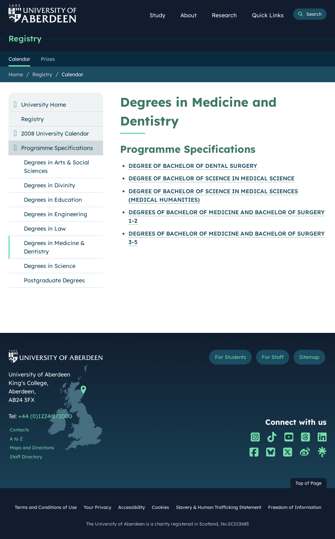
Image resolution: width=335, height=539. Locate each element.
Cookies (160, 507)
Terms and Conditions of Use (46, 507)
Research (228, 15)
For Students (230, 357)
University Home (43, 104)
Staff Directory (26, 457)
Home (15, 74)
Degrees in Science (49, 266)
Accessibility (131, 507)
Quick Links (271, 15)
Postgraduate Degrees (54, 280)
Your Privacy (97, 507)
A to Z (16, 439)
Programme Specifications (57, 148)
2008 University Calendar (55, 133)
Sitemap (309, 357)
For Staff (272, 357)
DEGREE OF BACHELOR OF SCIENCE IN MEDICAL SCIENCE (211, 178)
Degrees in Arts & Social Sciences (56, 166)
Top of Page (308, 483)
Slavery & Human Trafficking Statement (218, 507)
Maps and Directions (32, 448)
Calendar (72, 74)
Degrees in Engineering (55, 214)
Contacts (19, 430)
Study (161, 15)
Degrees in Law (45, 228)
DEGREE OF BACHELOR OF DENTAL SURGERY (193, 165)
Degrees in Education (53, 199)
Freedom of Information (294, 507)
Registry (24, 38)
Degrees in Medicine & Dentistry (54, 247)
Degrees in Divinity (49, 185)
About (192, 15)
